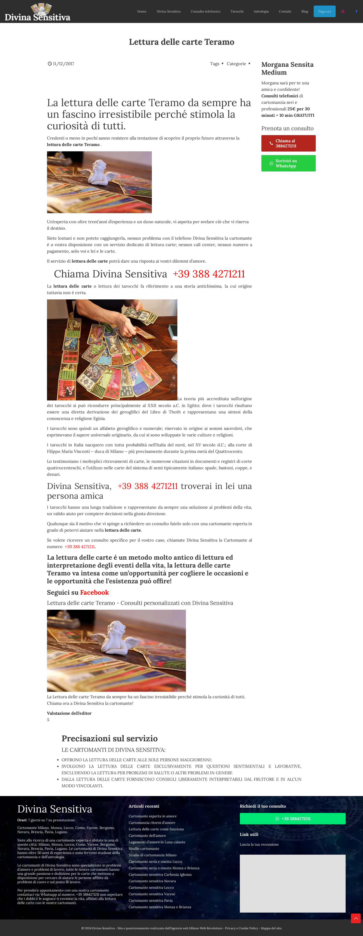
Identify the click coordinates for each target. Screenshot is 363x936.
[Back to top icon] (356, 918)
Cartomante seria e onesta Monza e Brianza (164, 868)
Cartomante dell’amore (147, 835)
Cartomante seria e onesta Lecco (155, 861)
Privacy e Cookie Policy (241, 928)
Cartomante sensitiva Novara (152, 881)
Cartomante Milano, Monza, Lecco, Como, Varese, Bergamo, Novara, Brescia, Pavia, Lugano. (66, 829)
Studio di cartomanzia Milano (153, 855)
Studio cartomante (144, 848)
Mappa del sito (271, 928)
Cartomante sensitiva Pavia (151, 900)
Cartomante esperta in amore (153, 816)
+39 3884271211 (87, 894)
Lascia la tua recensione (259, 844)
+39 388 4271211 (207, 273)
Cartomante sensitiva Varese (152, 894)
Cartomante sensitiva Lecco (151, 887)
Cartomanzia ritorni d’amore (152, 822)
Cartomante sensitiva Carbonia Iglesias (160, 874)
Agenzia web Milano (185, 928)
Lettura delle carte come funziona (156, 829)
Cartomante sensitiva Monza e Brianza (160, 907)
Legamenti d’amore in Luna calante (157, 842)
